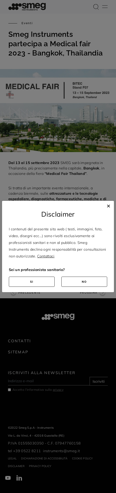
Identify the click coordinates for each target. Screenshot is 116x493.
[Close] (108, 205)
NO (84, 281)
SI (31, 281)
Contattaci (45, 256)
